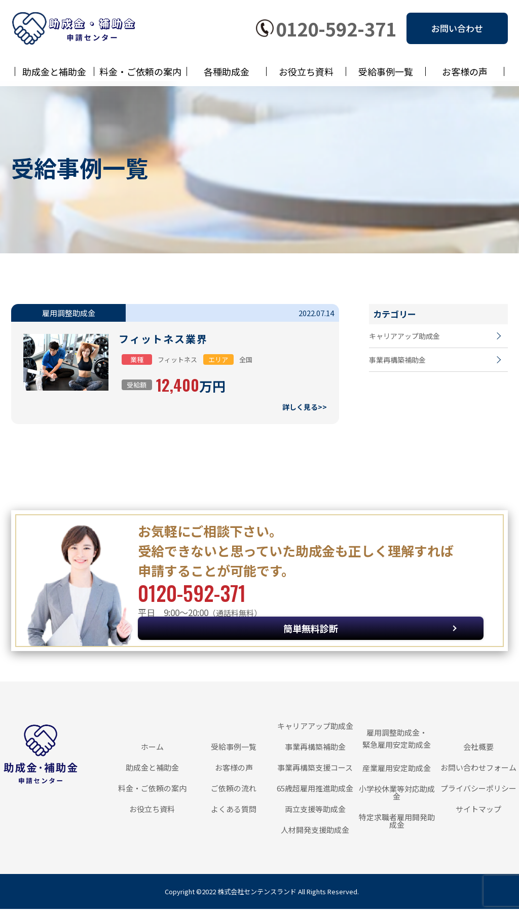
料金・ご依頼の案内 (140, 71)
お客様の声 (465, 71)
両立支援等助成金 (315, 813)
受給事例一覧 (385, 71)
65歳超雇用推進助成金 (315, 792)
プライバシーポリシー (478, 792)
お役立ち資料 (306, 71)
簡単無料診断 (415, 610)
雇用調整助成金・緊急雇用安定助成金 (396, 742)
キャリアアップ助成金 (407, 338)
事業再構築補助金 (399, 367)
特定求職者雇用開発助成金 (397, 824)
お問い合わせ (457, 28)
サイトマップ (478, 813)
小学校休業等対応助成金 (397, 796)
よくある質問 (233, 813)
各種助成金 (226, 71)
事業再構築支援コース (315, 771)
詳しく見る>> (303, 408)
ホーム (152, 750)
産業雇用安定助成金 (396, 772)
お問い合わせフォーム (478, 771)
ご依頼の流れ (233, 792)
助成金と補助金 (54, 71)
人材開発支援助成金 (315, 834)
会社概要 (478, 750)
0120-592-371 (336, 28)
